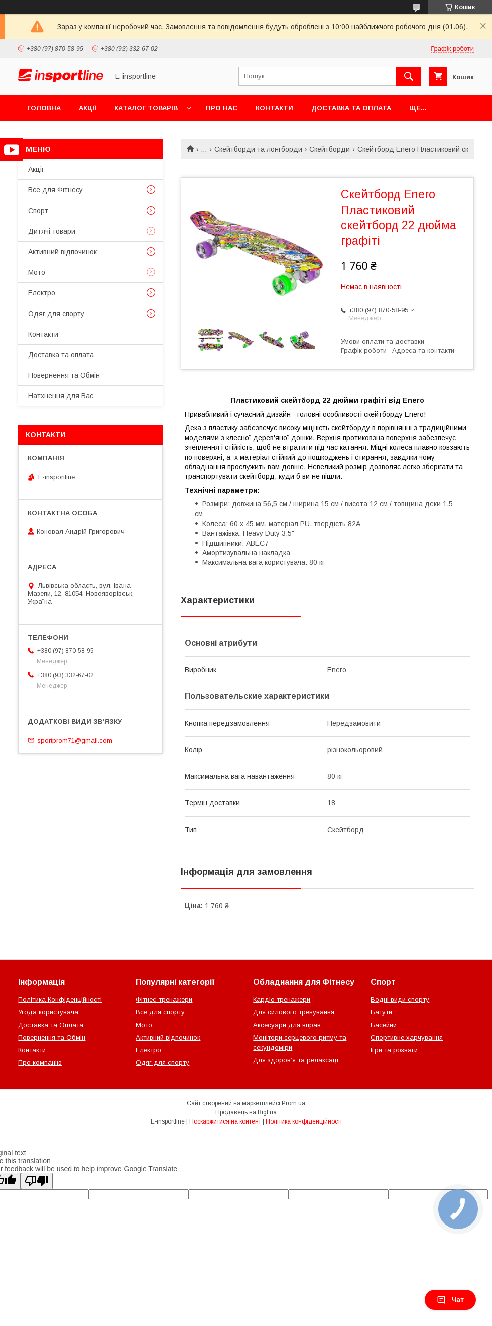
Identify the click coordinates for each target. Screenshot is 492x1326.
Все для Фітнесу (55, 190)
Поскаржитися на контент (225, 1121)
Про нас (221, 108)
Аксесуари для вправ (287, 1025)
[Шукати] (408, 76)
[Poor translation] (37, 1181)
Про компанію (40, 1062)
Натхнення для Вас (60, 396)
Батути (381, 1012)
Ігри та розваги (394, 1050)
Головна (44, 108)
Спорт (38, 211)
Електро (41, 293)
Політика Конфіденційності (60, 999)
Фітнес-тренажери (164, 999)
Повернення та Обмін (64, 375)
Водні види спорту (400, 999)
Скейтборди (329, 149)
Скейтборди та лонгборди (258, 149)
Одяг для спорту (56, 314)
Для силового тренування (293, 1012)
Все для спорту (160, 1012)
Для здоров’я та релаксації (296, 1060)
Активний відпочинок (62, 252)
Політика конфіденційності (304, 1121)
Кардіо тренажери (281, 999)
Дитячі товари (51, 231)
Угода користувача (48, 1012)
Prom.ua (293, 1103)
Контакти (274, 108)
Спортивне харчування (407, 1037)
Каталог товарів (146, 108)
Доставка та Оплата (50, 1025)
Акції (87, 108)
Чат (450, 1299)
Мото (36, 272)
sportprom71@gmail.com (74, 740)
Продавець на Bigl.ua (246, 1112)
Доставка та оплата (351, 108)
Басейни (384, 1025)
